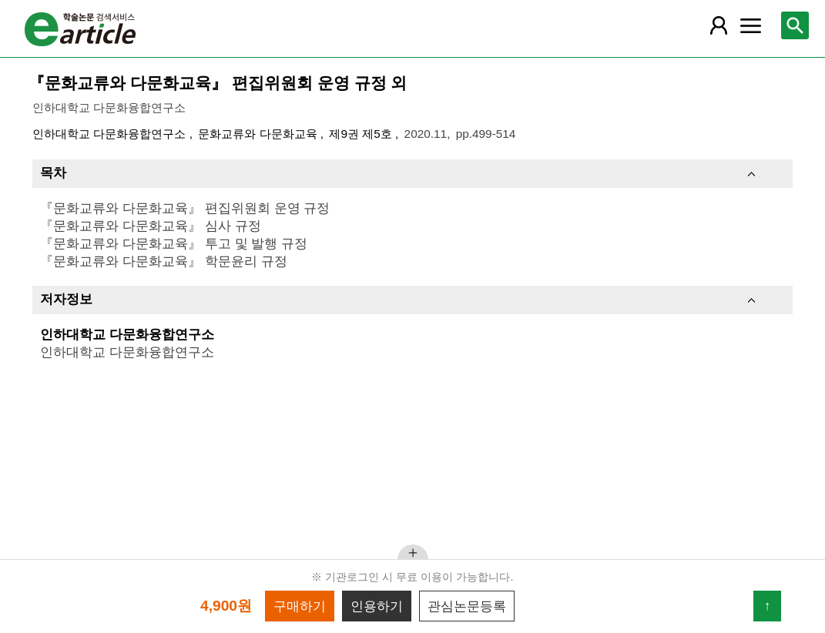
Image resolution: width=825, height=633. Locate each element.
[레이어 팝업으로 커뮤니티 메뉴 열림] (750, 25)
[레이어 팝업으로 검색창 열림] (795, 25)
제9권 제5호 (362, 133)
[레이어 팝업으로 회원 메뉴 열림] (719, 25)
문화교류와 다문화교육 (259, 133)
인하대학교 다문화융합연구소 (110, 133)
